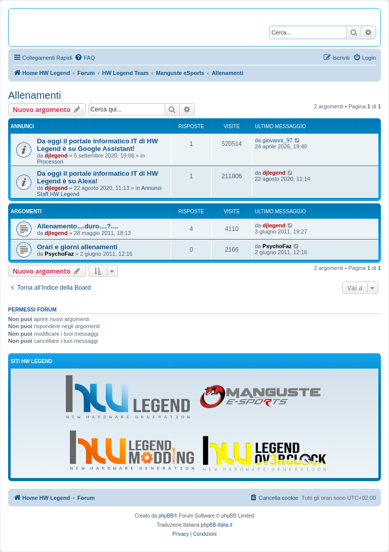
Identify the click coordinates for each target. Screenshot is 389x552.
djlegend (56, 155)
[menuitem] (84, 58)
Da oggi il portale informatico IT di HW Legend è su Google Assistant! (97, 144)
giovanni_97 (277, 140)
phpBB (166, 516)
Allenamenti (34, 95)
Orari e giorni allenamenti (77, 247)
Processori (50, 162)
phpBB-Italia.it (216, 525)
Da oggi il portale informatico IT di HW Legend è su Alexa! (97, 177)
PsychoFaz (59, 254)
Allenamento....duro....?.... (77, 226)
